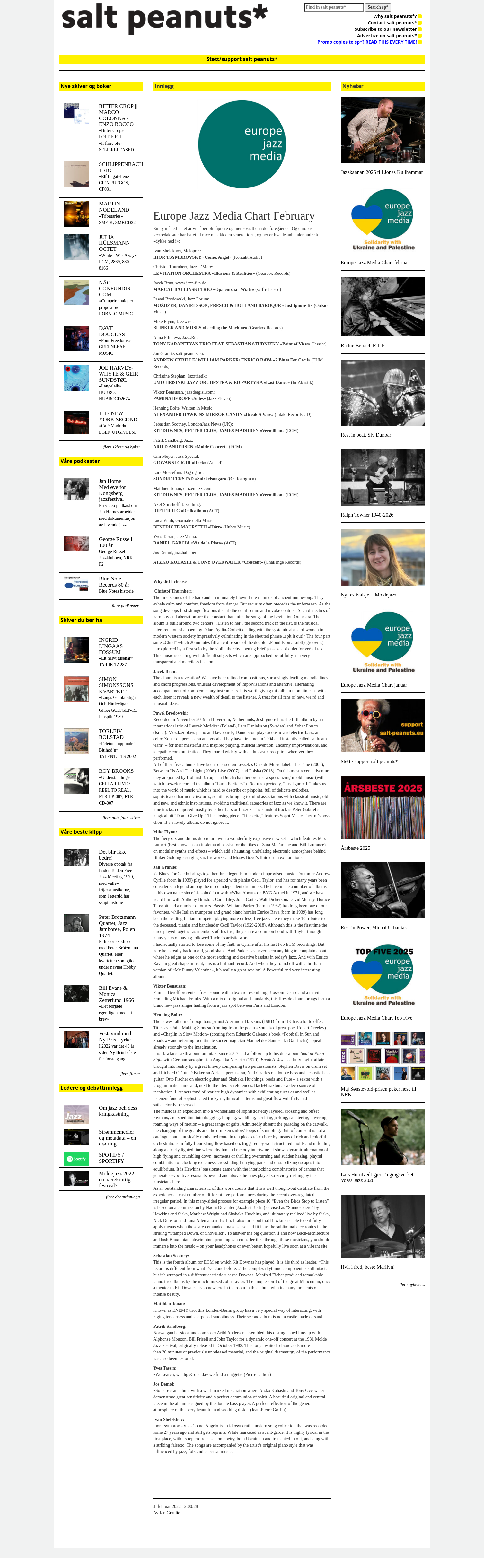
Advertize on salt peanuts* (389, 35)
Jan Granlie (170, 1512)
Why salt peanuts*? (398, 16)
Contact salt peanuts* (395, 23)
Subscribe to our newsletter (388, 29)
